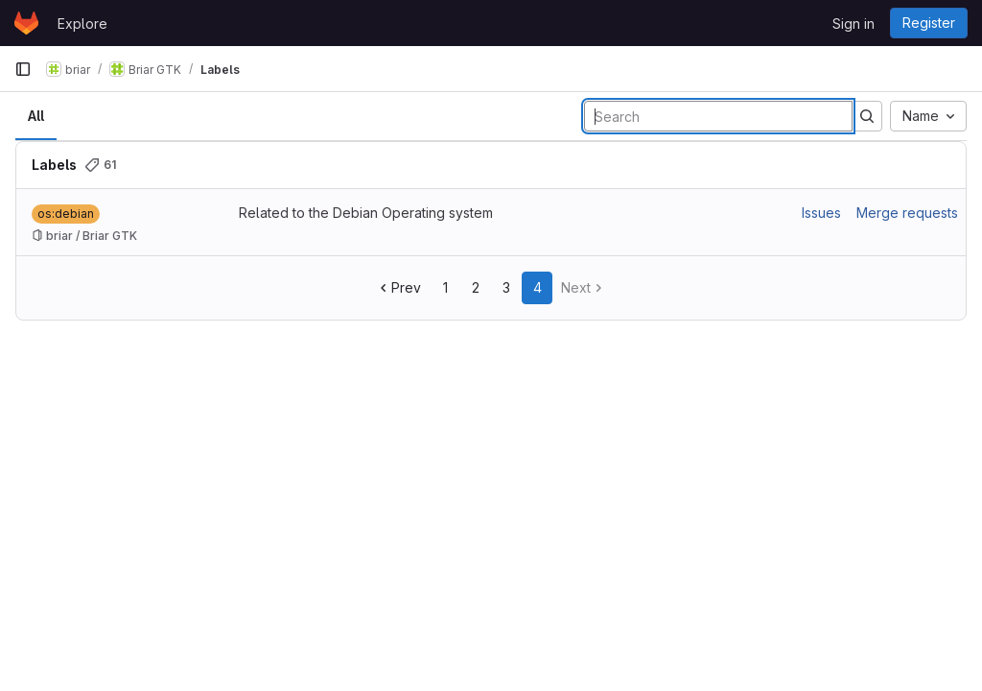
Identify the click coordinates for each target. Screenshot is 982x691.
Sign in (853, 23)
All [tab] (36, 115)
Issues (821, 212)
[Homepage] (26, 23)
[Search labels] (718, 116)
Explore (82, 23)
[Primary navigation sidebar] (23, 69)
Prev (398, 287)
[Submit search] (867, 116)
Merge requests (907, 212)
